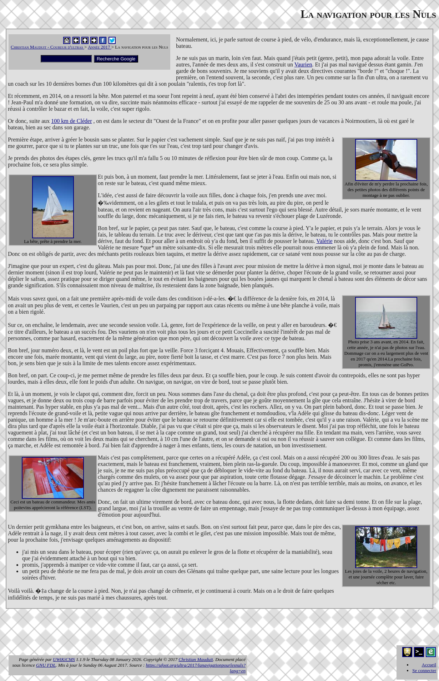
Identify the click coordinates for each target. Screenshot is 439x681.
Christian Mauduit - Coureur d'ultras (47, 47)
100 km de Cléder (71, 121)
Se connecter (424, 670)
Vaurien (303, 64)
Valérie (324, 241)
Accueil (429, 664)
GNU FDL (46, 665)
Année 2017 (99, 47)
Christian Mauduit (195, 659)
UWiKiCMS (64, 659)
